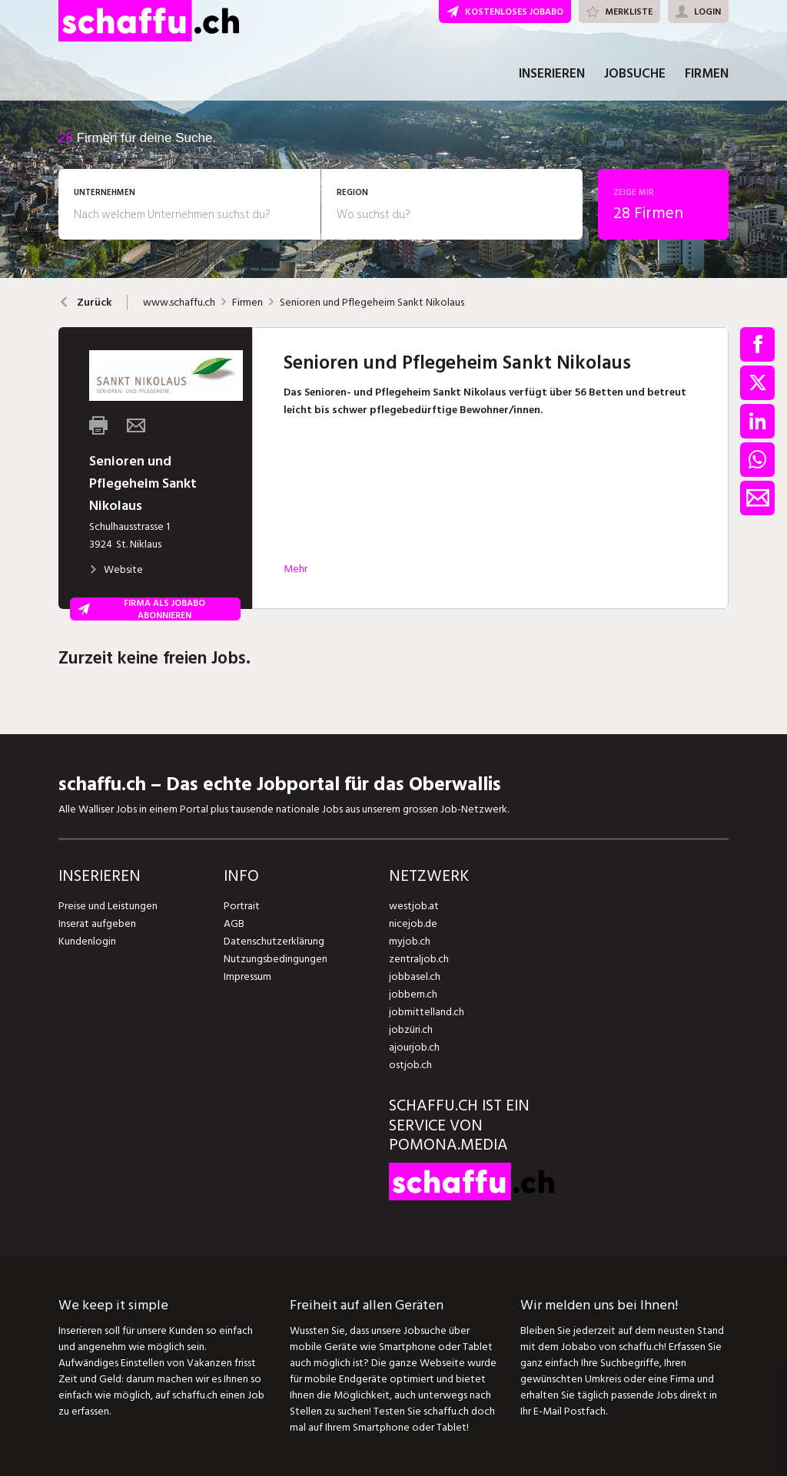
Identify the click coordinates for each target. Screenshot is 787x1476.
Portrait (242, 906)
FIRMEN (707, 75)
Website (116, 569)
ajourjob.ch (414, 1047)
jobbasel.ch (414, 976)
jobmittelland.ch (426, 1012)
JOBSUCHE (635, 75)
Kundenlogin (87, 941)
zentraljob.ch (419, 959)
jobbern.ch (413, 994)
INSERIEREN (552, 75)
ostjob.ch (410, 1065)
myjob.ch (409, 941)
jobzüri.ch (411, 1029)
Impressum (247, 976)
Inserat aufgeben (97, 923)
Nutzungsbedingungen (275, 959)
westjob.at (414, 906)
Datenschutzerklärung (274, 941)
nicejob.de (413, 923)
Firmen (247, 302)
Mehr (295, 568)
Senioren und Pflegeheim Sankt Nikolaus (372, 302)
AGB (234, 923)
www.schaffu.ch (179, 302)
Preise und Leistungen (108, 906)
